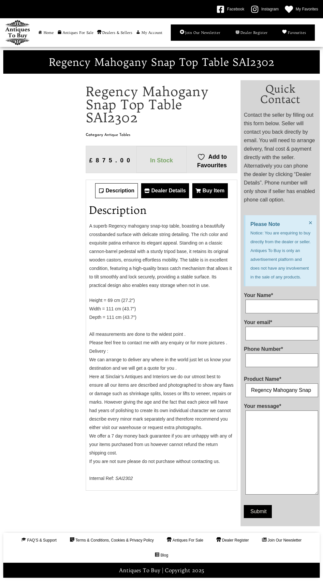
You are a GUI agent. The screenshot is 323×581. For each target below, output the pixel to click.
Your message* (280, 450)
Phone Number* (280, 355)
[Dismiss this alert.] (310, 222)
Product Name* (280, 385)
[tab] (116, 190)
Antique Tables (117, 135)
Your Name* (280, 301)
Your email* (280, 328)
